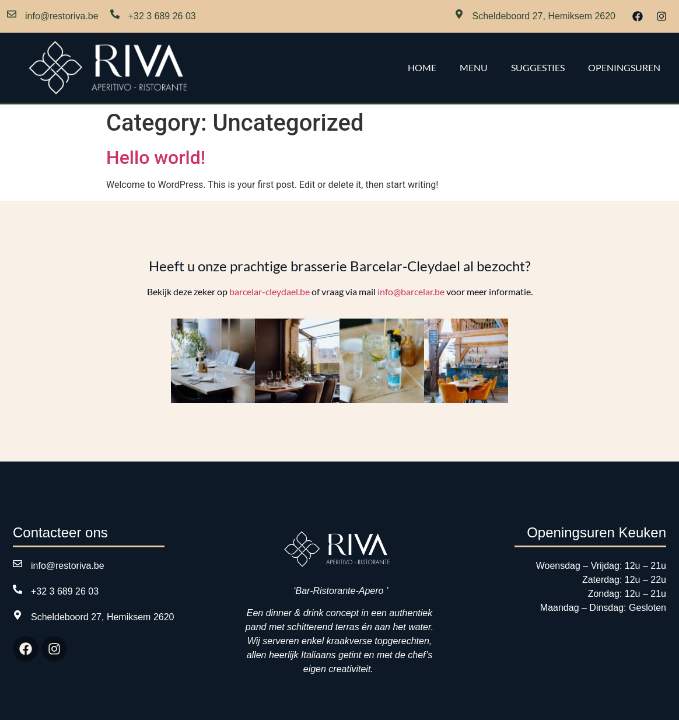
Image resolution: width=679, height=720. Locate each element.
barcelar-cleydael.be (269, 291)
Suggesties (538, 67)
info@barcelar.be (410, 291)
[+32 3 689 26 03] (115, 16)
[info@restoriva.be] (11, 16)
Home (422, 67)
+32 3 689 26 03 (162, 16)
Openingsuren (624, 67)
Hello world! (155, 157)
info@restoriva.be (62, 16)
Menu (474, 67)
